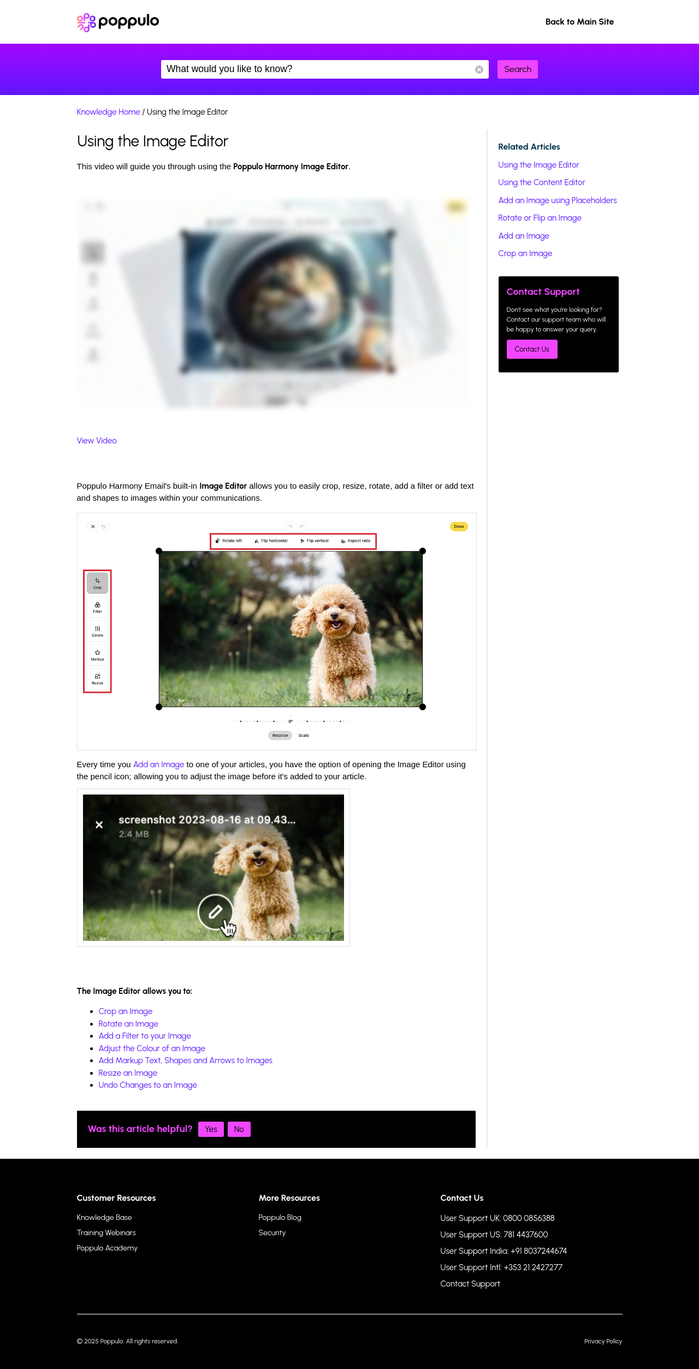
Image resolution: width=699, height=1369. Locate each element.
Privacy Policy (603, 1341)
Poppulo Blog (280, 1217)
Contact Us (532, 349)
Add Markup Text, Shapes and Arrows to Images (186, 1060)
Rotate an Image (128, 1024)
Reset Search (479, 69)
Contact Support (471, 1284)
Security (272, 1232)
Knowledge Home (108, 112)
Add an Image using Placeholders (558, 200)
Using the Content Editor (542, 182)
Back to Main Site (580, 21)
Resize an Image (128, 1073)
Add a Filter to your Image (145, 1036)
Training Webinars (106, 1232)
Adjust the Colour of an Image (152, 1048)
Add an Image (159, 764)
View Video (97, 441)
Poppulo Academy (107, 1248)
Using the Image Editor (539, 165)
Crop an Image (126, 1011)
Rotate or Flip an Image (540, 218)
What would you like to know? (325, 69)
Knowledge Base (104, 1217)
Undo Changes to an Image (148, 1085)
